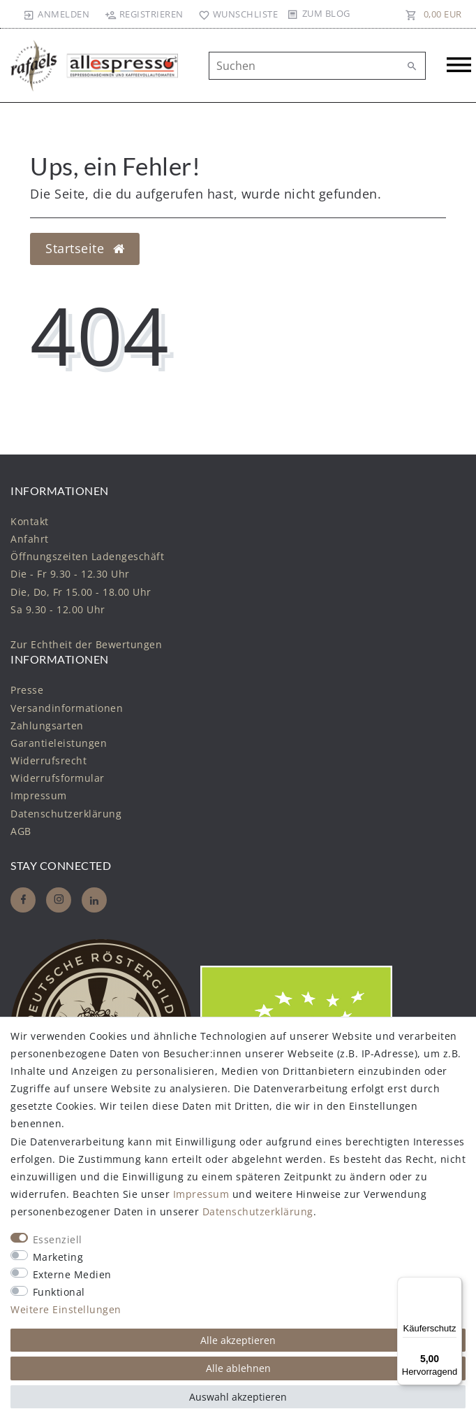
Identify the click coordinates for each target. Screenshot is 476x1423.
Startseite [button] (84, 248)
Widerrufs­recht (48, 760)
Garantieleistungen (58, 743)
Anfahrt (29, 538)
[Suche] (412, 66)
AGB (20, 831)
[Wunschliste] (235, 14)
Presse (26, 689)
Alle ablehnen (238, 1368)
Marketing (58, 1257)
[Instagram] (58, 900)
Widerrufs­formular (57, 778)
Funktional (59, 1292)
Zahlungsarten (47, 725)
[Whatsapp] (94, 900)
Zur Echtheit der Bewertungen (86, 644)
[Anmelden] (56, 14)
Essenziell (57, 1239)
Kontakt (29, 521)
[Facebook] (23, 900)
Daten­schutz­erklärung (65, 813)
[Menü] (453, 1285)
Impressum (38, 795)
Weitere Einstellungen (65, 1309)
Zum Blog (326, 13)
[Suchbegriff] (317, 66)
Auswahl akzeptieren (238, 1396)
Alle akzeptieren (238, 1340)
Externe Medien (72, 1274)
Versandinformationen (66, 708)
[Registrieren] (143, 14)
